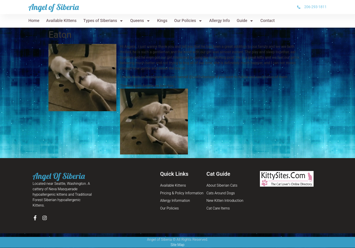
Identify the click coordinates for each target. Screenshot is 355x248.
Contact (267, 21)
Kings (162, 21)
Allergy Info (219, 21)
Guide (245, 20)
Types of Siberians (103, 20)
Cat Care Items (218, 209)
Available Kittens (61, 21)
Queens (140, 20)
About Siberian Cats (222, 185)
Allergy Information (175, 201)
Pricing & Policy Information (182, 193)
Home (33, 21)
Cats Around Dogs (220, 193)
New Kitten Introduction (225, 201)
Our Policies (188, 20)
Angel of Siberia (53, 7)
